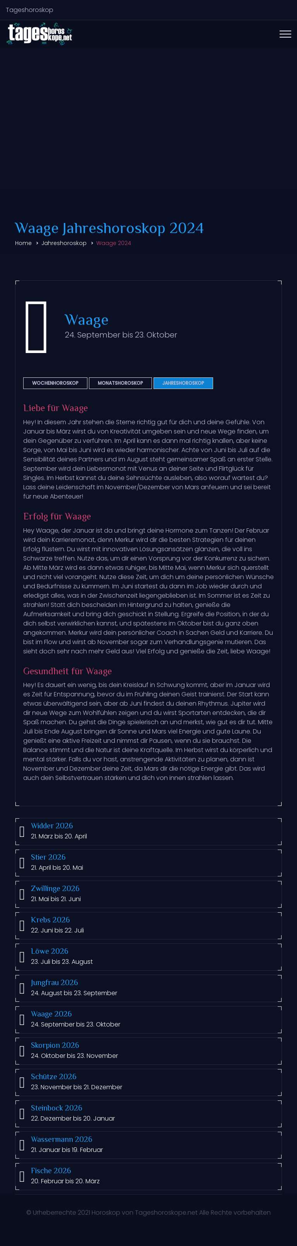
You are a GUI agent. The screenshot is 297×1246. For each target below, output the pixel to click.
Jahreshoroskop (64, 243)
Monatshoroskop (120, 383)
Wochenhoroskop (55, 383)
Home (23, 243)
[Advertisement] (148, 133)
